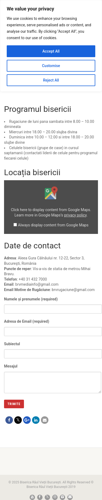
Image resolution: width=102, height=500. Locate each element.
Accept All (51, 51)
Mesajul (52, 373)
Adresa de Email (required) (53, 325)
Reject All (51, 80)
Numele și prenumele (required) (53, 303)
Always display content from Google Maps (53, 225)
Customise (51, 66)
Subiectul (53, 348)
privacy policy (75, 215)
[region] (51, 46)
